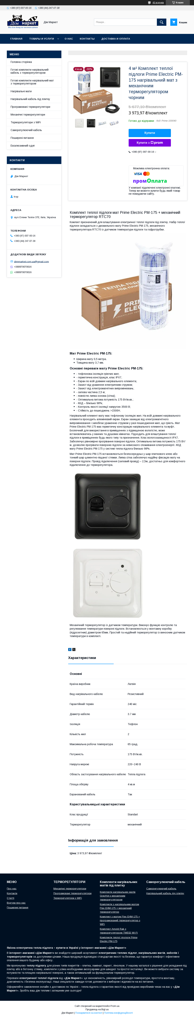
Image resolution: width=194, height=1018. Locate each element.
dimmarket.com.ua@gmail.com (31, 261)
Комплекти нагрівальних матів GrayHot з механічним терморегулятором (117, 896)
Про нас (11, 888)
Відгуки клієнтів (80, 48)
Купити (150, 132)
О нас (69, 38)
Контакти (12, 893)
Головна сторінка (21, 61)
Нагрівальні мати (21, 91)
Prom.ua (114, 1006)
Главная (16, 38)
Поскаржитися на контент (88, 1013)
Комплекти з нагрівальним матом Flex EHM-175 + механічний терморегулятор (119, 908)
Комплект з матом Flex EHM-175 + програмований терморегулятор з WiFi (120, 920)
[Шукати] (161, 22)
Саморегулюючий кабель (26, 130)
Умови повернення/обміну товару (35, 48)
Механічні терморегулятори (28, 114)
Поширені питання (22, 137)
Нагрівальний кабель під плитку (30, 99)
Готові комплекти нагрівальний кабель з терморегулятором (29, 71)
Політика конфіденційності (118, 1013)
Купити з (150, 142)
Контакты (87, 38)
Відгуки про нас (16, 902)
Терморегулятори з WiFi (26, 122)
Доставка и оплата (115, 38)
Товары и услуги (41, 38)
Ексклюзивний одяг (23, 145)
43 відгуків (158, 2)
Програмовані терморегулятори (30, 106)
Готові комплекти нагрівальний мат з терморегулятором (32, 82)
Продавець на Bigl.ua (97, 1009)
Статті (10, 898)
